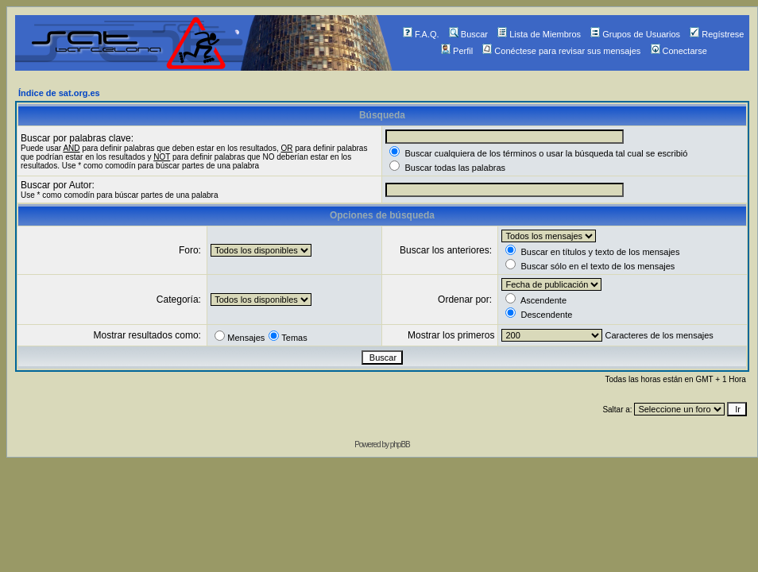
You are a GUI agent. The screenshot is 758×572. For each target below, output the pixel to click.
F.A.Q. (421, 34)
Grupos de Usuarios (635, 34)
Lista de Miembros (539, 34)
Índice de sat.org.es (59, 93)
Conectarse (679, 51)
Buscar (468, 34)
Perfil (457, 51)
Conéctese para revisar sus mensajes (561, 51)
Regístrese (717, 34)
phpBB (400, 444)
